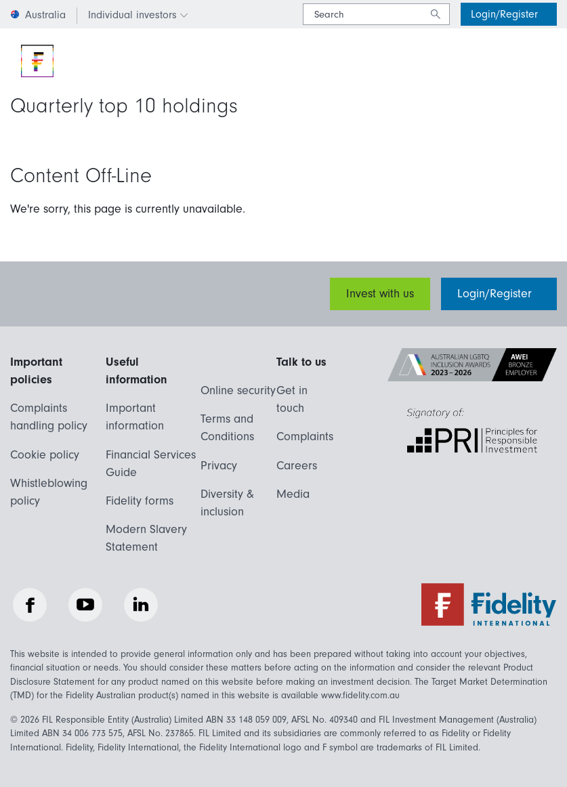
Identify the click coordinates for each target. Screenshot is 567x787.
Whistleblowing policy (48, 492)
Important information (135, 417)
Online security (238, 390)
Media (293, 494)
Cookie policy (44, 455)
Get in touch (292, 399)
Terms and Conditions (227, 428)
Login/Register (506, 14)
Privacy (219, 466)
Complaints (304, 436)
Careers (296, 466)
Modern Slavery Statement (146, 538)
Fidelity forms (139, 501)
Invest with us (380, 293)
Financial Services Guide (151, 464)
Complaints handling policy (48, 417)
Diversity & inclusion (227, 503)
